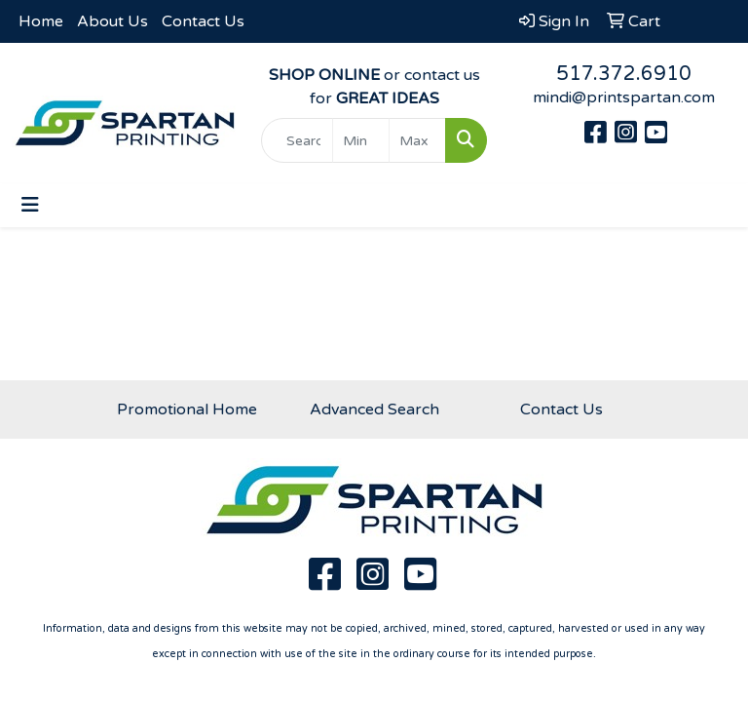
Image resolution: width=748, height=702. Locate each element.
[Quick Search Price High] (417, 140)
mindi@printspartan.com (624, 97)
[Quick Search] (297, 140)
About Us (112, 21)
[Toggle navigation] (30, 205)
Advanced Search (374, 409)
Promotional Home (187, 409)
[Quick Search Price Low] (361, 140)
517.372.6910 (624, 74)
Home (41, 21)
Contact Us (203, 21)
